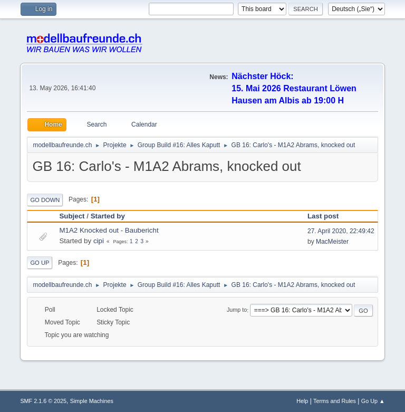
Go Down (45, 200)
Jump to (237, 310)
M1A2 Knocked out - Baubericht (108, 230)
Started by (108, 216)
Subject (71, 216)
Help (302, 401)
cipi (98, 241)
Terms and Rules (334, 401)
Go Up (39, 263)
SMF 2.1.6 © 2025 (43, 401)
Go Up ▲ (373, 401)
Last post (327, 216)
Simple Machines (91, 401)
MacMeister (332, 241)
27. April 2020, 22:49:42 (340, 231)
